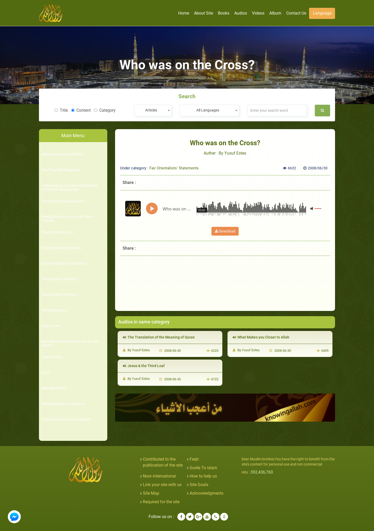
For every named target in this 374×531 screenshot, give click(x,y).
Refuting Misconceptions (62, 248)
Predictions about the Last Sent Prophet (67, 219)
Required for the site (161, 501)
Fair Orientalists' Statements (64, 264)
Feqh (194, 459)
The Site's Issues (55, 310)
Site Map (151, 493)
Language (322, 13)
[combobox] (153, 110)
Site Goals (199, 484)
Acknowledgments (206, 493)
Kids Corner (51, 326)
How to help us (203, 476)
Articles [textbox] (151, 110)
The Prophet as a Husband (63, 404)
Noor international (159, 476)
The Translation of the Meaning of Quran (159, 337)
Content (81, 110)
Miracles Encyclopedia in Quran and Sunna (70, 343)
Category (105, 110)
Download (225, 231)
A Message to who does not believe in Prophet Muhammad (70, 187)
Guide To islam (203, 467)
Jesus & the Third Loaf (144, 366)
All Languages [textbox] (207, 110)
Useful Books (52, 357)
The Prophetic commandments (66, 419)
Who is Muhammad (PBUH (63, 154)
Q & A (46, 373)
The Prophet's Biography (61, 170)
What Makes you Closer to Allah (261, 337)
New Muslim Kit (54, 388)
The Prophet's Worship (59, 279)
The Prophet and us (57, 232)
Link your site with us (162, 484)
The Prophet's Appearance (63, 201)
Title (61, 110)
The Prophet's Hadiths (59, 295)
